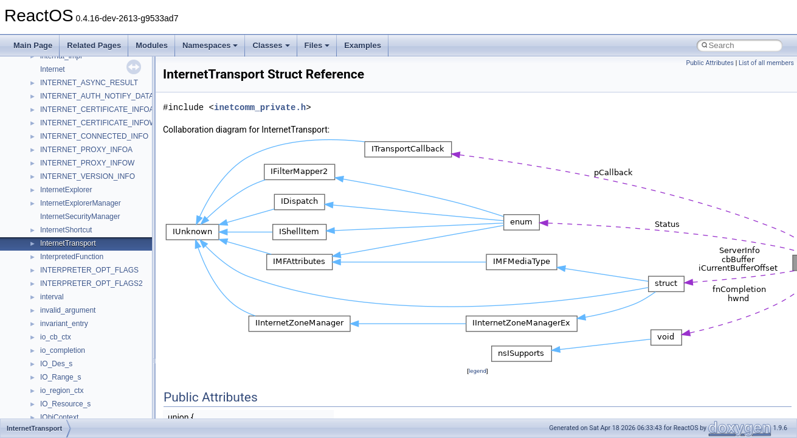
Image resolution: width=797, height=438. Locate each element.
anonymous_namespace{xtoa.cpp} (96, 404)
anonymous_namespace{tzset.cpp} (97, 377)
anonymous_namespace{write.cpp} (97, 390)
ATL (46, 417)
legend (477, 370)
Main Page (32, 45)
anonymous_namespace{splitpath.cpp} (102, 337)
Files (317, 45)
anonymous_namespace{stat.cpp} (95, 350)
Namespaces (210, 45)
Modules (152, 45)
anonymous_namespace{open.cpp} (97, 310)
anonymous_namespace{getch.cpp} (98, 256)
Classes (270, 45)
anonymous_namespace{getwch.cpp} (100, 270)
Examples (362, 45)
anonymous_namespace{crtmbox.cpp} (102, 216)
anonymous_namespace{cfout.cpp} (97, 203)
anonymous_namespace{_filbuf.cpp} (98, 176)
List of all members (766, 63)
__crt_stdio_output (70, 136)
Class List (46, 109)
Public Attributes (710, 63)
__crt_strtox (59, 149)
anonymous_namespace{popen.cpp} (99, 323)
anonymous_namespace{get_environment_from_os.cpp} (131, 243)
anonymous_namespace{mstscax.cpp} (102, 297)
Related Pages (94, 45)
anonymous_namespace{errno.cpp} (97, 230)
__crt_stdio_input (67, 123)
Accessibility (60, 163)
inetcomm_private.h (260, 107)
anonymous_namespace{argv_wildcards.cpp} (113, 190)
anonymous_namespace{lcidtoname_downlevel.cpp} (125, 283)
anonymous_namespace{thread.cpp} (99, 364)
